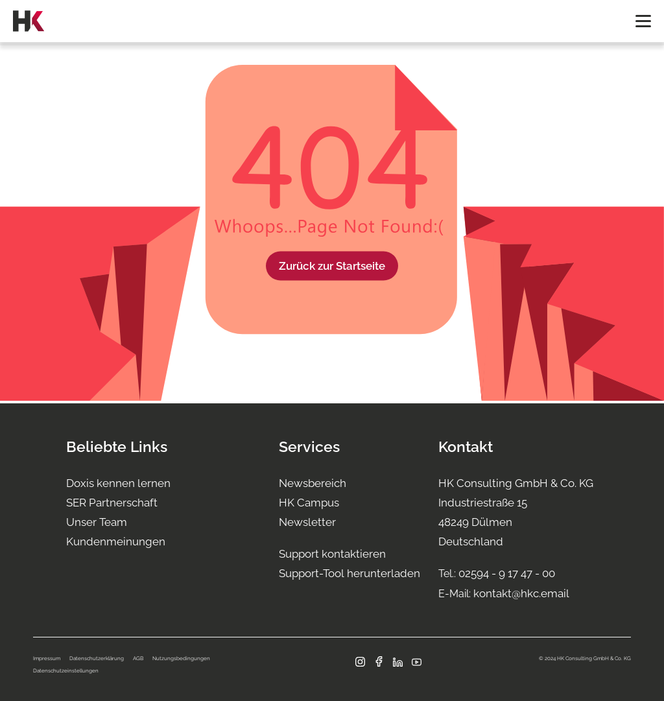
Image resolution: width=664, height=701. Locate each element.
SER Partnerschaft (112, 502)
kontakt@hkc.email (521, 593)
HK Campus (309, 502)
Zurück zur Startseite (332, 265)
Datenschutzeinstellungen (66, 670)
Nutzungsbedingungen (181, 658)
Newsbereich (312, 483)
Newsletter (307, 522)
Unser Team (96, 522)
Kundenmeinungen (115, 541)
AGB (138, 658)
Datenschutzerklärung (96, 658)
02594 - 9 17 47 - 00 (506, 573)
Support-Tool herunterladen (349, 573)
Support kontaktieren (332, 553)
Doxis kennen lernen (118, 483)
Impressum (46, 658)
